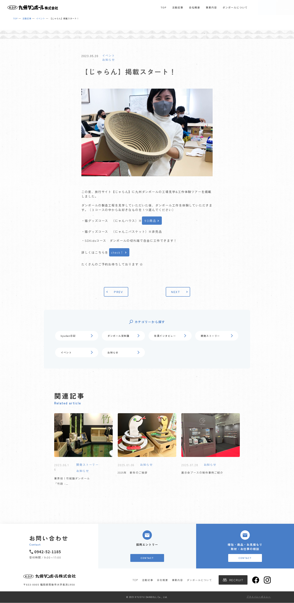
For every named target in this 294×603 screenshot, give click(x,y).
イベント (108, 55)
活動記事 (177, 7)
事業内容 (211, 7)
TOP (163, 7)
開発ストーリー (210, 336)
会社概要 (194, 7)
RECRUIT (285, 9)
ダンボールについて (235, 7)
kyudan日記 (68, 336)
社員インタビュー (165, 336)
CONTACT (267, 9)
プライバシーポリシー (259, 596)
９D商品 (150, 220)
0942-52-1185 (47, 551)
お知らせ (108, 60)
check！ (117, 252)
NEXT (175, 291)
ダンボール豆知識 (118, 336)
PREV (118, 291)
